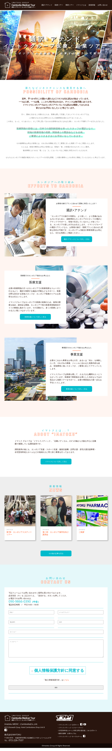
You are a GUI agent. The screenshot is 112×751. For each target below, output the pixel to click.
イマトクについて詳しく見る (56, 461)
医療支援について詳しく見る (35, 317)
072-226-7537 (16, 743)
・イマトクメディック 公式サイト (68, 728)
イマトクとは (81, 5)
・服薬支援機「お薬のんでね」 (67, 736)
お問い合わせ (103, 5)
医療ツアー (59, 5)
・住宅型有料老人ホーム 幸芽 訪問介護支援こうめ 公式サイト (77, 734)
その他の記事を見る (56, 553)
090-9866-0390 (20, 601)
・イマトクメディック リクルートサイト (70, 731)
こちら (66, 683)
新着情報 (92, 5)
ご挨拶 (81, 532)
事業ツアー (69, 5)
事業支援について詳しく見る (76, 389)
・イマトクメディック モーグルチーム (69, 739)
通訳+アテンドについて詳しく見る (76, 239)
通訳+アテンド (46, 5)
